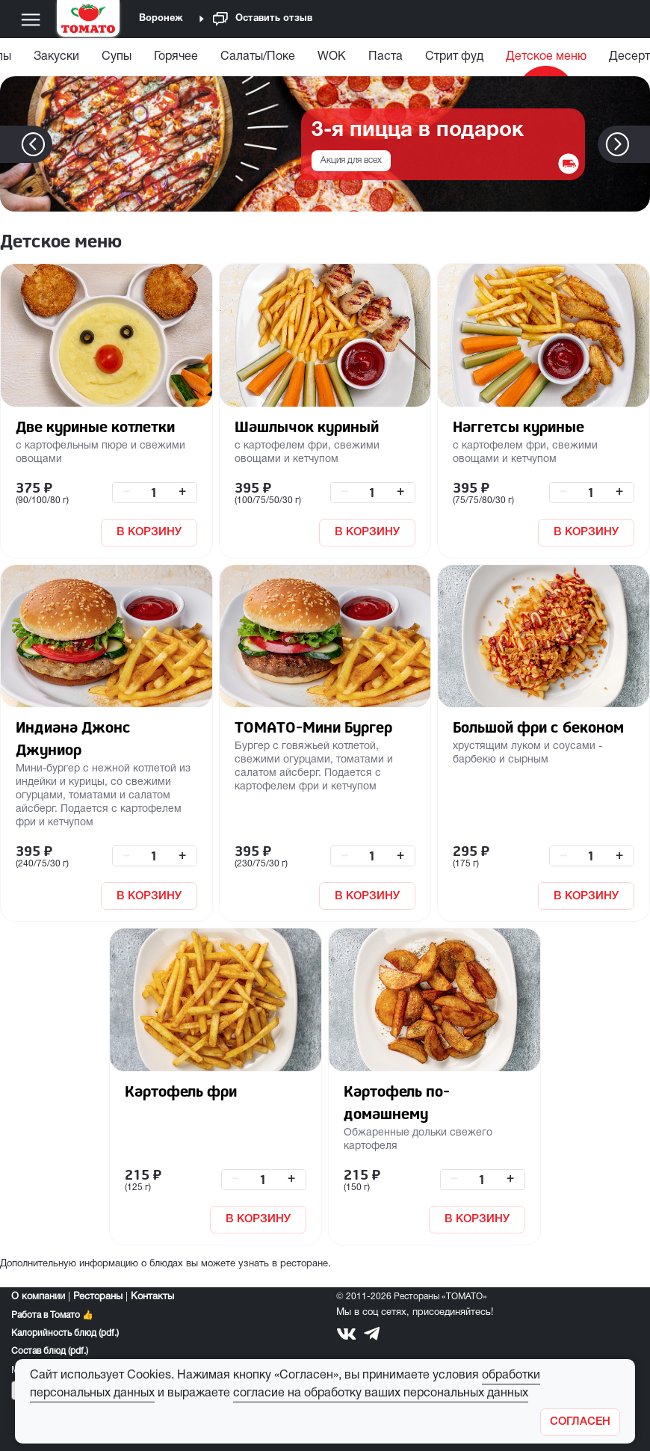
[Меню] (30, 19)
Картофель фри (181, 1091)
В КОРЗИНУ (149, 532)
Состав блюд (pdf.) (49, 1351)
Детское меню (546, 57)
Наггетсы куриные (518, 426)
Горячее (176, 57)
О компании (38, 1297)
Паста (385, 57)
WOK (332, 57)
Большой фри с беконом (538, 727)
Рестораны (98, 1297)
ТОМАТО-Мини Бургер (313, 727)
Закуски (56, 57)
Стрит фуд (454, 57)
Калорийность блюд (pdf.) (65, 1333)
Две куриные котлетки (95, 426)
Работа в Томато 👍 (52, 1315)
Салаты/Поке (257, 57)
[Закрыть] (580, 1422)
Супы (116, 57)
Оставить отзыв (262, 19)
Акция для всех (351, 160)
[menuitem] (56, 60)
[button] (640, 144)
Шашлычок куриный (307, 426)
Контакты (152, 1297)
